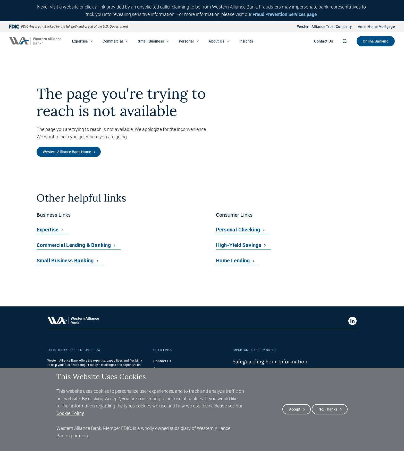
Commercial (113, 41)
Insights (246, 41)
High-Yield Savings (238, 244)
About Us (216, 41)
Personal (186, 41)
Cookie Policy (70, 421)
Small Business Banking (65, 260)
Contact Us (323, 41)
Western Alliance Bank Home (67, 151)
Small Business (151, 41)
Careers (159, 368)
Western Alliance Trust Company (324, 26)
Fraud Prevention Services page (284, 14)
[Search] (345, 41)
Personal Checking (238, 229)
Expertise (80, 41)
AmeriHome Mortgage (376, 26)
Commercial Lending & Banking (74, 244)
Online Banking (376, 41)
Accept (295, 416)
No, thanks (327, 416)
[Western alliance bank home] (35, 41)
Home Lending (233, 260)
